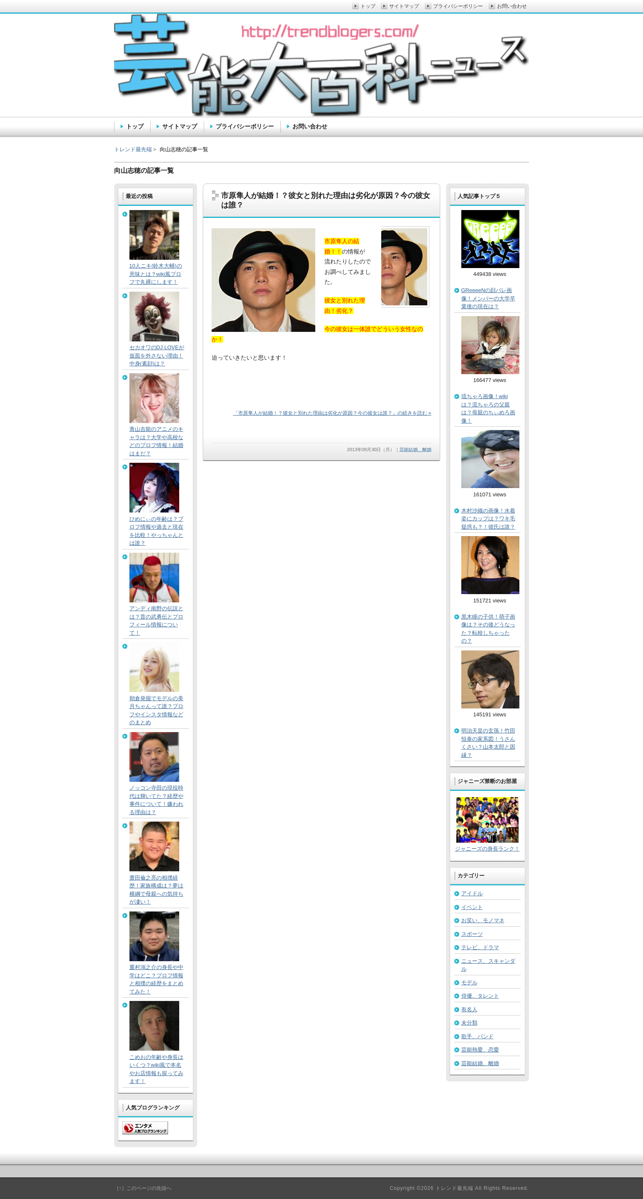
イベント (472, 907)
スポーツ (472, 934)
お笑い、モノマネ (482, 920)
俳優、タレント (480, 996)
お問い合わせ (309, 126)
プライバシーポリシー (245, 126)
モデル (469, 982)
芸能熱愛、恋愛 (480, 1050)
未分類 (469, 1023)
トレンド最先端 (133, 149)
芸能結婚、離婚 (415, 449)
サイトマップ (179, 126)
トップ (135, 126)
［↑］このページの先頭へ (142, 1188)
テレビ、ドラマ (480, 947)
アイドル (472, 893)
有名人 (469, 1009)
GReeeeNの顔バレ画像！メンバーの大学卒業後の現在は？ (488, 298)
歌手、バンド (477, 1036)
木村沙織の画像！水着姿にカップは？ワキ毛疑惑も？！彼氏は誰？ (488, 519)
